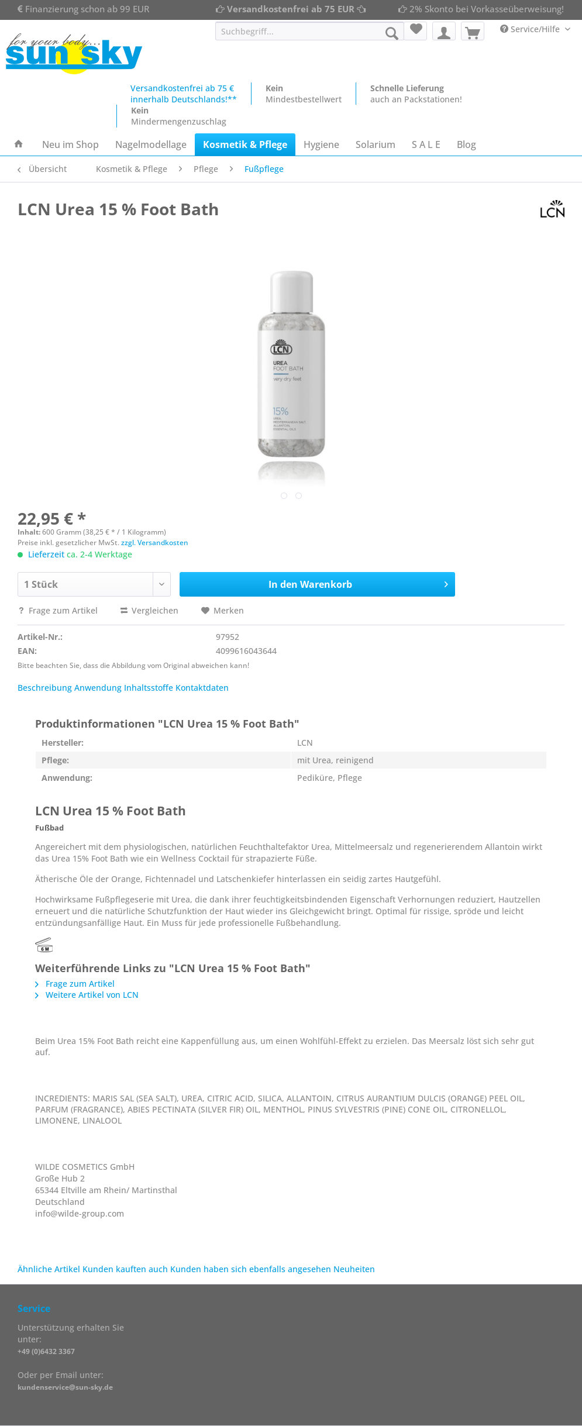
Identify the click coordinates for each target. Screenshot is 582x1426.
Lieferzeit (46, 554)
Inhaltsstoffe (148, 687)
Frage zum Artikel (59, 610)
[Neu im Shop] (70, 144)
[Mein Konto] (444, 31)
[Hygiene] (321, 144)
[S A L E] (426, 144)
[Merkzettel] (415, 31)
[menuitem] (309, 36)
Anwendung (98, 687)
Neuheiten (354, 1269)
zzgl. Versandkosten (154, 542)
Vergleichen (149, 610)
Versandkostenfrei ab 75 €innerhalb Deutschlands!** (183, 93)
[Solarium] (375, 144)
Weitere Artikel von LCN (87, 994)
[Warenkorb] (472, 31)
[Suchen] (392, 33)
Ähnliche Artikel (49, 1269)
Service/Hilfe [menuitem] (531, 29)
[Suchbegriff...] (309, 31)
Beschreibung (45, 687)
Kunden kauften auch (125, 1269)
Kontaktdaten (202, 687)
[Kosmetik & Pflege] (245, 144)
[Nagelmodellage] (151, 144)
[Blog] (466, 144)
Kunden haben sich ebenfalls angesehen (250, 1269)
